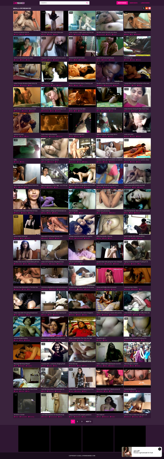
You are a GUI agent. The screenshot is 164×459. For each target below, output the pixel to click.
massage (137, 34)
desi (27, 34)
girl (21, 238)
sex (70, 34)
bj (140, 289)
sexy (20, 187)
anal (81, 213)
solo (25, 264)
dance (110, 136)
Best (119, 3)
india (28, 60)
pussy (43, 60)
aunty (22, 34)
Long (143, 3)
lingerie (52, 264)
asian (126, 34)
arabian (72, 315)
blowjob (56, 60)
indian (49, 34)
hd (81, 85)
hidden (32, 111)
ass (98, 111)
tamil (16, 34)
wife (71, 136)
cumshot (23, 85)
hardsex (87, 187)
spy (139, 264)
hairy (79, 162)
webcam (105, 416)
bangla (113, 187)
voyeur (133, 264)
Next (88, 421)
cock (49, 60)
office (133, 238)
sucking (135, 416)
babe (30, 85)
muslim (27, 238)
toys (106, 391)
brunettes (81, 111)
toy (110, 391)
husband (106, 187)
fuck (134, 85)
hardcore (17, 111)
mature (116, 85)
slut (21, 340)
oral (98, 60)
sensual (59, 136)
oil (131, 34)
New (131, 3)
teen (71, 187)
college (87, 238)
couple (31, 213)
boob (76, 136)
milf (75, 60)
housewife (77, 34)
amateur (85, 34)
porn (43, 391)
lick (21, 136)
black (139, 85)
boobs (16, 85)
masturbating (32, 264)
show (99, 136)
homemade (101, 34)
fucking (127, 238)
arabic (78, 315)
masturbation (83, 60)
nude (16, 136)
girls (132, 365)
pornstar (58, 391)
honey (107, 289)
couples (52, 136)
